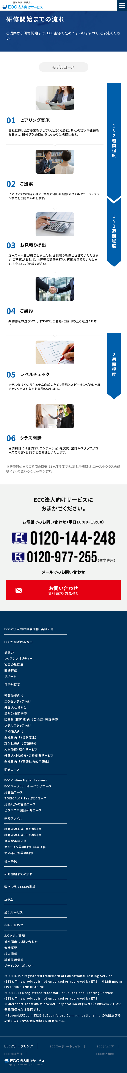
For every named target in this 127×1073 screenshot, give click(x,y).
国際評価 (10, 670)
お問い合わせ (13, 925)
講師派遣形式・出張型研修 (23, 835)
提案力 (9, 652)
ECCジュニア (105, 1046)
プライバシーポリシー (19, 965)
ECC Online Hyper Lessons (25, 780)
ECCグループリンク (18, 1046)
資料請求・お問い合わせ (21, 941)
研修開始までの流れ (18, 874)
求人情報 (10, 953)
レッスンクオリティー (18, 658)
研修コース (12, 769)
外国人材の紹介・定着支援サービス (29, 755)
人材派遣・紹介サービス (21, 749)
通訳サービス (13, 912)
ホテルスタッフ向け (17, 725)
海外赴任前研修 (15, 713)
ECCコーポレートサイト (65, 1046)
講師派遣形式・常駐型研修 (23, 829)
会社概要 (10, 947)
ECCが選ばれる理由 (18, 642)
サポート (10, 676)
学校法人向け (14, 731)
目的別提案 (12, 684)
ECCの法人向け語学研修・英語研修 (29, 629)
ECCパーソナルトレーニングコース (28, 786)
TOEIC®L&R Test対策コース (25, 798)
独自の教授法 (14, 664)
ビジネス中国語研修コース (23, 810)
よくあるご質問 (14, 935)
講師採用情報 (14, 959)
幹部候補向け (14, 695)
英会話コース (13, 792)
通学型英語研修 (15, 841)
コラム (8, 899)
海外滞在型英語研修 (18, 853)
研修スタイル (13, 818)
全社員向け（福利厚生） (20, 737)
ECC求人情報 (105, 1054)
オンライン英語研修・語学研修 (25, 847)
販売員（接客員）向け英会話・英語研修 (31, 719)
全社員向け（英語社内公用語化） (27, 761)
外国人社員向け (15, 707)
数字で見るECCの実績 (20, 886)
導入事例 (10, 861)
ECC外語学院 (13, 1054)
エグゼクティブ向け (17, 701)
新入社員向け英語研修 (20, 743)
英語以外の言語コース (20, 804)
